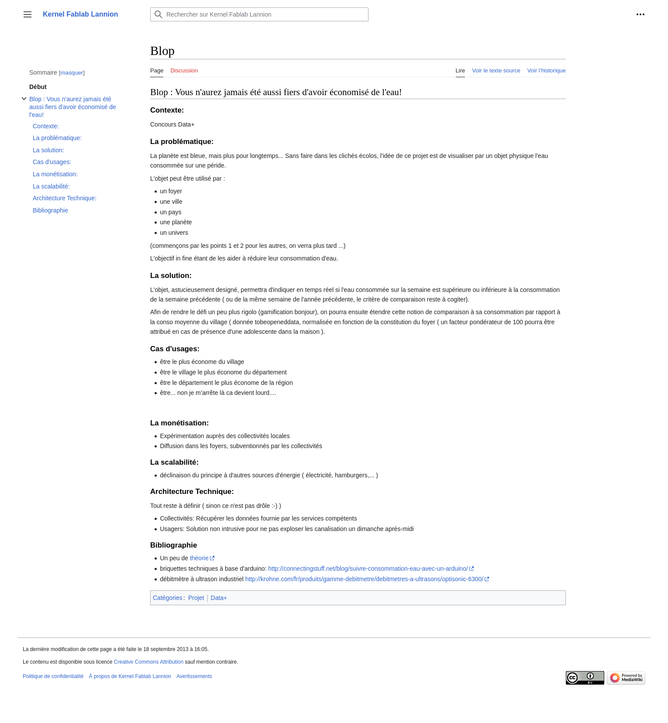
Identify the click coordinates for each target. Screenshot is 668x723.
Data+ (219, 597)
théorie (199, 558)
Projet (196, 597)
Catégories (167, 597)
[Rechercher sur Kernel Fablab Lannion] (259, 14)
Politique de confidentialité (53, 676)
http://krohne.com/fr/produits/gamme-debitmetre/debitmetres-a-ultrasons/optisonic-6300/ (364, 579)
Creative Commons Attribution (148, 662)
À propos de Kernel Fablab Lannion (130, 676)
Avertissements (194, 676)
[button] (27, 14)
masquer (71, 72)
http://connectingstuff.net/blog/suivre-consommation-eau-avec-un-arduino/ (368, 568)
